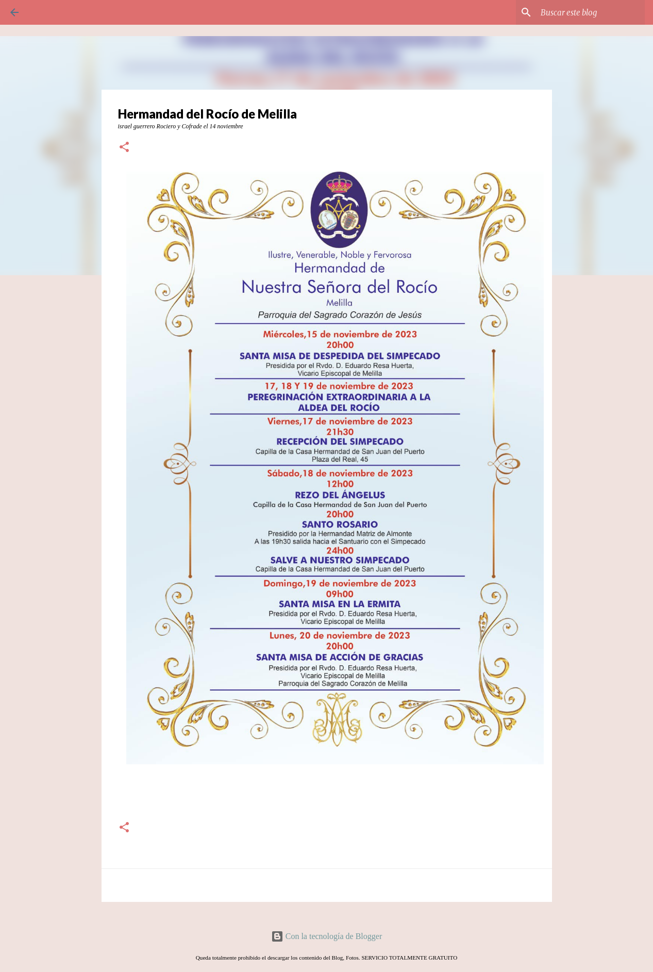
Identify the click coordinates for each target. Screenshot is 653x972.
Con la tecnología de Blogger (326, 936)
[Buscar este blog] (591, 12)
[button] (124, 148)
